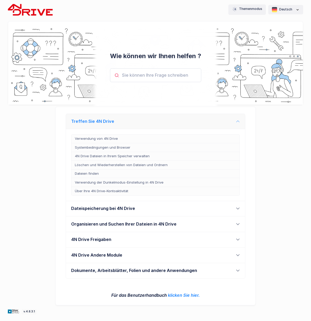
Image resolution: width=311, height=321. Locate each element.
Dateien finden (87, 173)
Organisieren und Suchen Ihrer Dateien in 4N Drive (123, 224)
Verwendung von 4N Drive (96, 138)
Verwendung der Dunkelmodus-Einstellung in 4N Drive (119, 182)
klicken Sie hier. (184, 295)
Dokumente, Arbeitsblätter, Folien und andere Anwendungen (134, 270)
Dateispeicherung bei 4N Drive (103, 208)
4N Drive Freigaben (91, 239)
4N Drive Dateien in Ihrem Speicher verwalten (112, 156)
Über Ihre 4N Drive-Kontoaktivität (101, 191)
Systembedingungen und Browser (102, 147)
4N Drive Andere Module (96, 255)
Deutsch (286, 9)
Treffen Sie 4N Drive (92, 121)
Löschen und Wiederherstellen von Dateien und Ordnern (121, 165)
